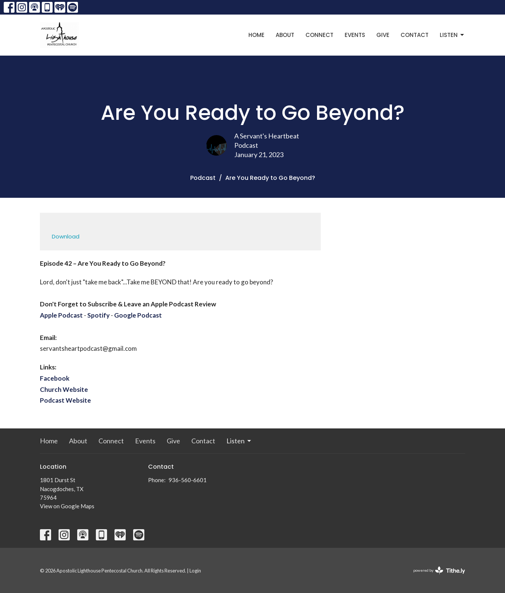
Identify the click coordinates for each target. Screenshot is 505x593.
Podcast (203, 178)
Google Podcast (138, 315)
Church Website (64, 389)
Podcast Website (65, 400)
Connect (319, 35)
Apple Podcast (61, 315)
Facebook (54, 378)
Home (256, 35)
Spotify (98, 315)
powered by (439, 570)
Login (195, 571)
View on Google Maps (67, 506)
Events (355, 35)
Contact (415, 35)
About (285, 35)
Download (65, 236)
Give (382, 35)
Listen (452, 35)
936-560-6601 (188, 480)
